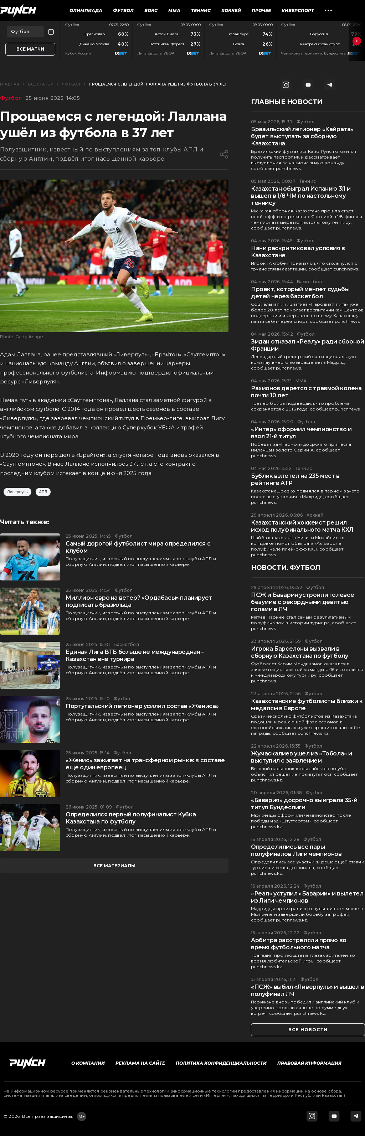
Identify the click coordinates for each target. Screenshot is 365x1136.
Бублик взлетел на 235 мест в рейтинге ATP (295, 479)
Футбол (123, 10)
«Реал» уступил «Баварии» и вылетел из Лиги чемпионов (307, 897)
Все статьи (40, 84)
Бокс (151, 10)
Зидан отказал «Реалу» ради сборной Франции (307, 345)
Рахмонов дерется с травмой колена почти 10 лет (306, 392)
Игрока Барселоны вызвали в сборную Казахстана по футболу (299, 652)
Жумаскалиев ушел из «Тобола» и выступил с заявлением (301, 757)
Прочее (261, 10)
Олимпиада (86, 10)
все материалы (114, 865)
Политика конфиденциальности (221, 1063)
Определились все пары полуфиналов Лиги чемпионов (296, 850)
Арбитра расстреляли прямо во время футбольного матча (298, 944)
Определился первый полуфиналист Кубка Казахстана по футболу (131, 818)
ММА (174, 10)
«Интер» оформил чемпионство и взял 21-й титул (301, 433)
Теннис (201, 10)
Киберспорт (298, 10)
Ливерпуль (17, 492)
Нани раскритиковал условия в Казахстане (298, 252)
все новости (308, 1029)
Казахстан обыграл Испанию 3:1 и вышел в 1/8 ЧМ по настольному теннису (301, 195)
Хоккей (231, 10)
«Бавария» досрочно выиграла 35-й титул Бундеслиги (304, 804)
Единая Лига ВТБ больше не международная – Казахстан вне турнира (135, 655)
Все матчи (30, 49)
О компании (88, 1063)
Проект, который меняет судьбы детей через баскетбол (300, 293)
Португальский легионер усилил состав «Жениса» (142, 706)
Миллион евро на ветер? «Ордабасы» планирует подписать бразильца (139, 601)
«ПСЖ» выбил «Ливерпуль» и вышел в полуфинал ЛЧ (307, 990)
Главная (9, 84)
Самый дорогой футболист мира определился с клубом (138, 547)
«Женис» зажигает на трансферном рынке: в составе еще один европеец (145, 764)
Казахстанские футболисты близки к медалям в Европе (307, 705)
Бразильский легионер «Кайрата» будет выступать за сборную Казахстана (302, 136)
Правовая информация (309, 1063)
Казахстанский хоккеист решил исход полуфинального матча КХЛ (302, 526)
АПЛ (43, 492)
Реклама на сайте (140, 1063)
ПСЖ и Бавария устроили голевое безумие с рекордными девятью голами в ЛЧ (302, 602)
